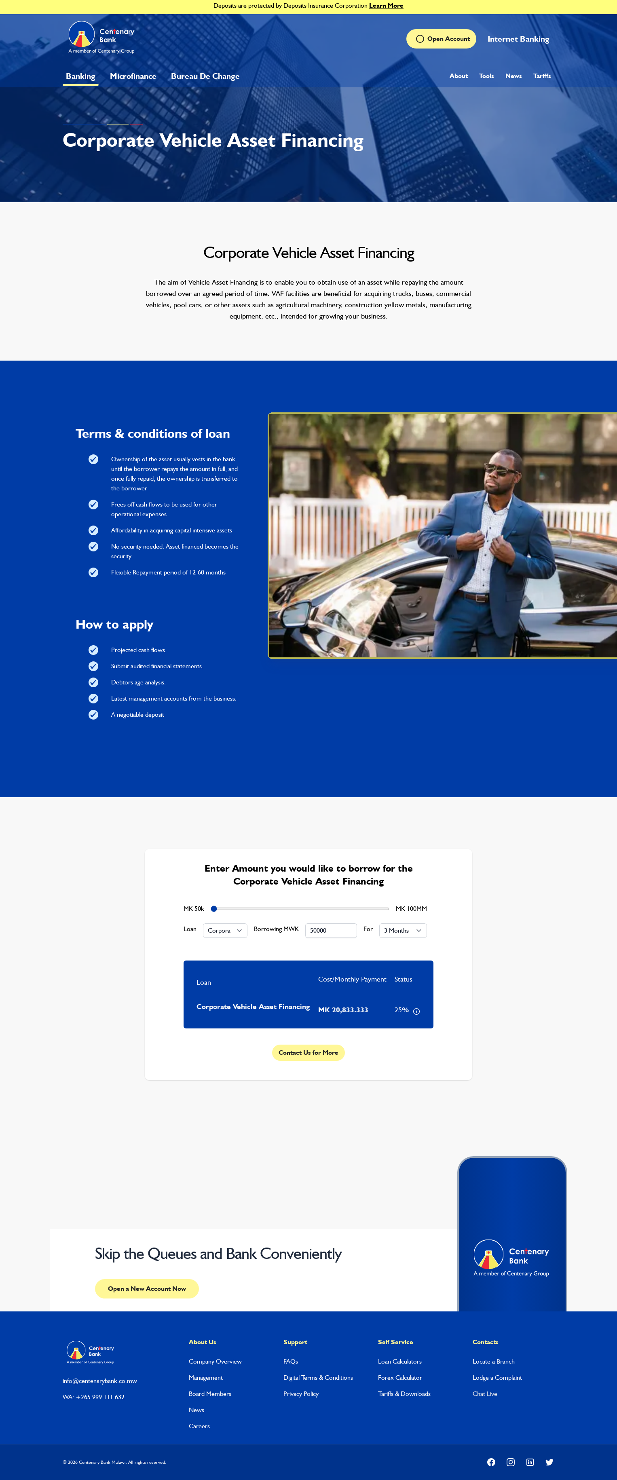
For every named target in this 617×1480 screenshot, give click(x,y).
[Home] (102, 38)
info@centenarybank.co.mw (100, 1381)
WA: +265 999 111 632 (94, 1397)
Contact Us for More (308, 1052)
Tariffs (542, 76)
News (513, 76)
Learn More (386, 5)
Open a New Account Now (147, 1288)
